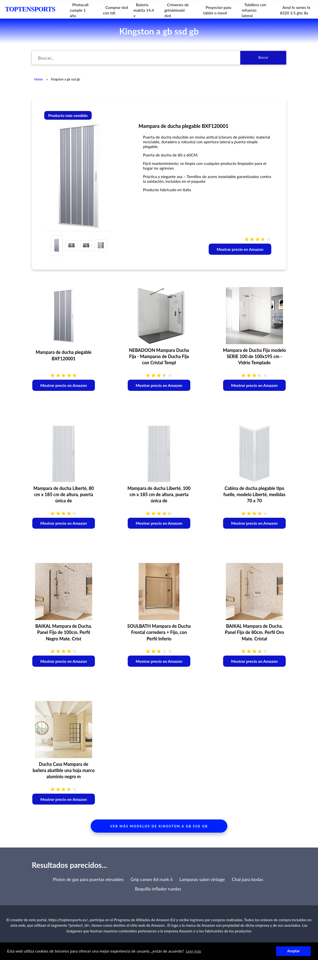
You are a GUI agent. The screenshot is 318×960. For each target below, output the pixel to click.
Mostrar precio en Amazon (240, 249)
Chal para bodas (247, 879)
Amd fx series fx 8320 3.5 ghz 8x (295, 10)
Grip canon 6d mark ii (152, 879)
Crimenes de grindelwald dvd (176, 10)
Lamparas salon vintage (202, 879)
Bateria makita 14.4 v (143, 10)
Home (38, 79)
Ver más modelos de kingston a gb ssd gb (159, 826)
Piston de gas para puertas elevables (88, 879)
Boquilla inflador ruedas (158, 888)
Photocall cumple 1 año (79, 10)
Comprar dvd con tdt (115, 10)
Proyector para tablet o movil (217, 10)
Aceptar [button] (293, 951)
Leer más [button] (193, 951)
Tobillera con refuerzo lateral (254, 10)
